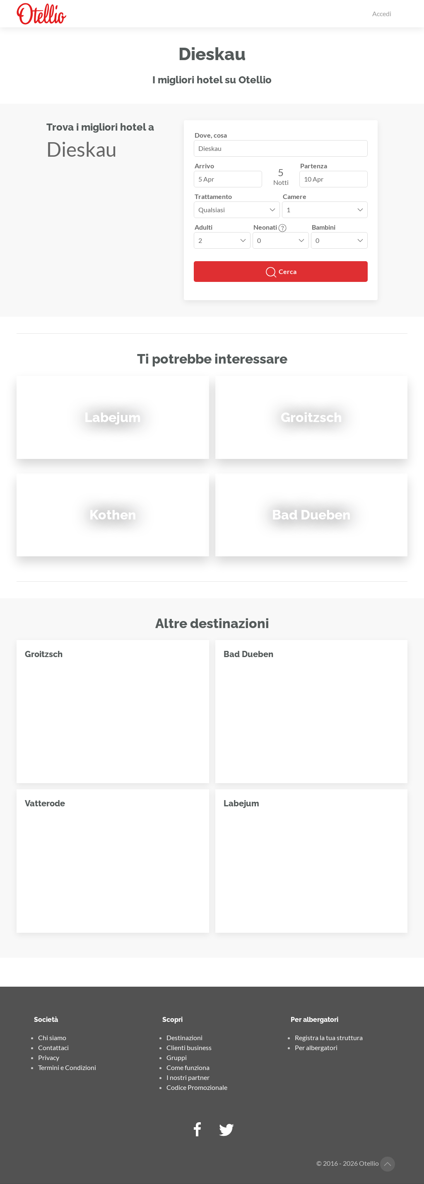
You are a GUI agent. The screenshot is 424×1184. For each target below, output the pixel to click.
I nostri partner (188, 1077)
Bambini (323, 227)
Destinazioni (184, 1037)
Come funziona (188, 1067)
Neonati (270, 227)
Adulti (203, 227)
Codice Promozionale (196, 1087)
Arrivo (204, 166)
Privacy (48, 1057)
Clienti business (189, 1047)
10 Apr (313, 179)
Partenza (313, 166)
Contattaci (53, 1047)
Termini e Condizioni (67, 1067)
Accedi (381, 13)
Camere (294, 196)
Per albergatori (316, 1047)
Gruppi (176, 1057)
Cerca (280, 272)
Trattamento (213, 196)
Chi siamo (52, 1037)
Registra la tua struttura (329, 1037)
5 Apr (206, 179)
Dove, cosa (211, 135)
